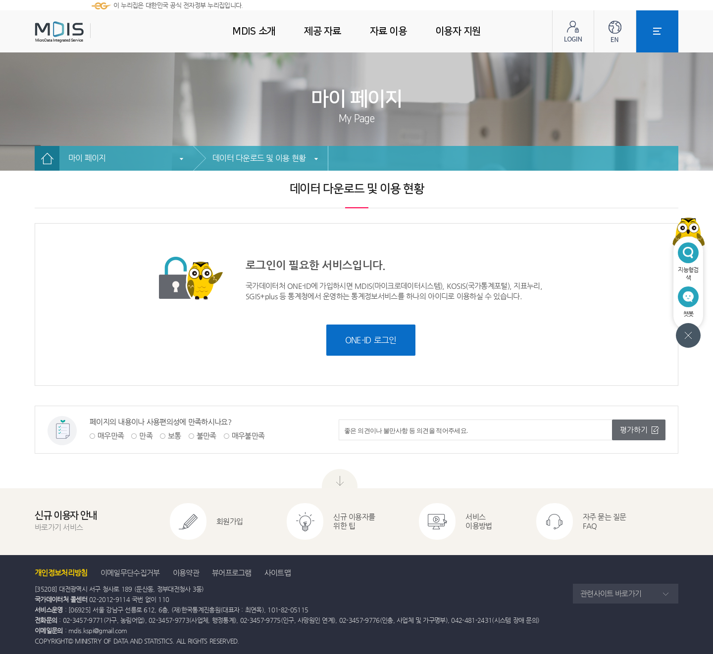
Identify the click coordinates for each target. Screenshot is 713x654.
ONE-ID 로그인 (371, 340)
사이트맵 (277, 572)
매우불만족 (248, 435)
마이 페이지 (87, 158)
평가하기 (634, 429)
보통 (174, 435)
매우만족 (111, 435)
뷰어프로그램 (232, 572)
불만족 (206, 435)
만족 (146, 435)
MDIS (84, 32)
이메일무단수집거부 (130, 572)
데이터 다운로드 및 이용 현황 (259, 158)
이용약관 (186, 572)
